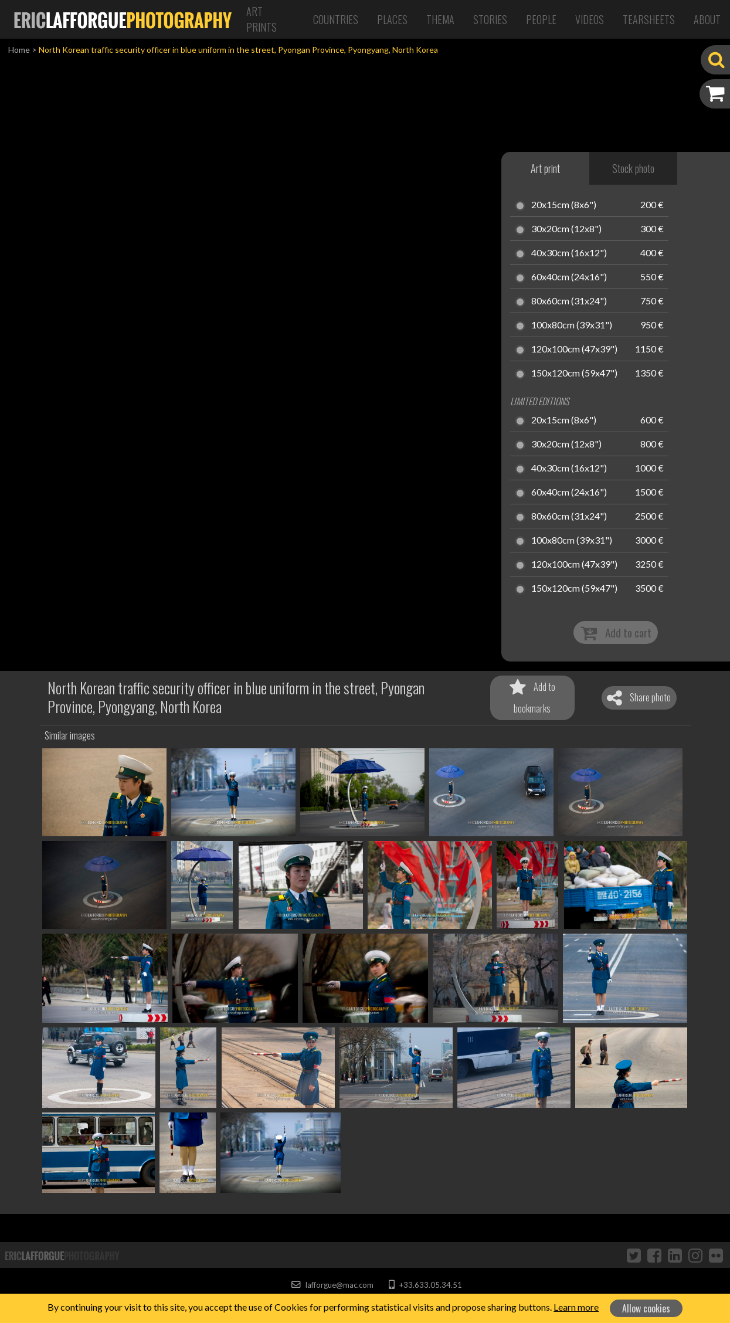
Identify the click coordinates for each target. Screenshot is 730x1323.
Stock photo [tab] (633, 168)
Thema (440, 19)
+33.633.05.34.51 (425, 1285)
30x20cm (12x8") (566, 229)
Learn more (576, 1306)
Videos (589, 19)
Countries (335, 19)
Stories (490, 19)
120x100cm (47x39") (574, 349)
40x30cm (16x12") (569, 253)
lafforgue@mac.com (332, 1285)
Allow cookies (646, 1308)
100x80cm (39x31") (571, 325)
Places (392, 19)
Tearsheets (649, 19)
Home (19, 50)
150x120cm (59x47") (574, 373)
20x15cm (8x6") (563, 205)
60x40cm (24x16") (569, 277)
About (707, 19)
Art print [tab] (545, 168)
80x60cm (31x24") (569, 301)
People (541, 19)
